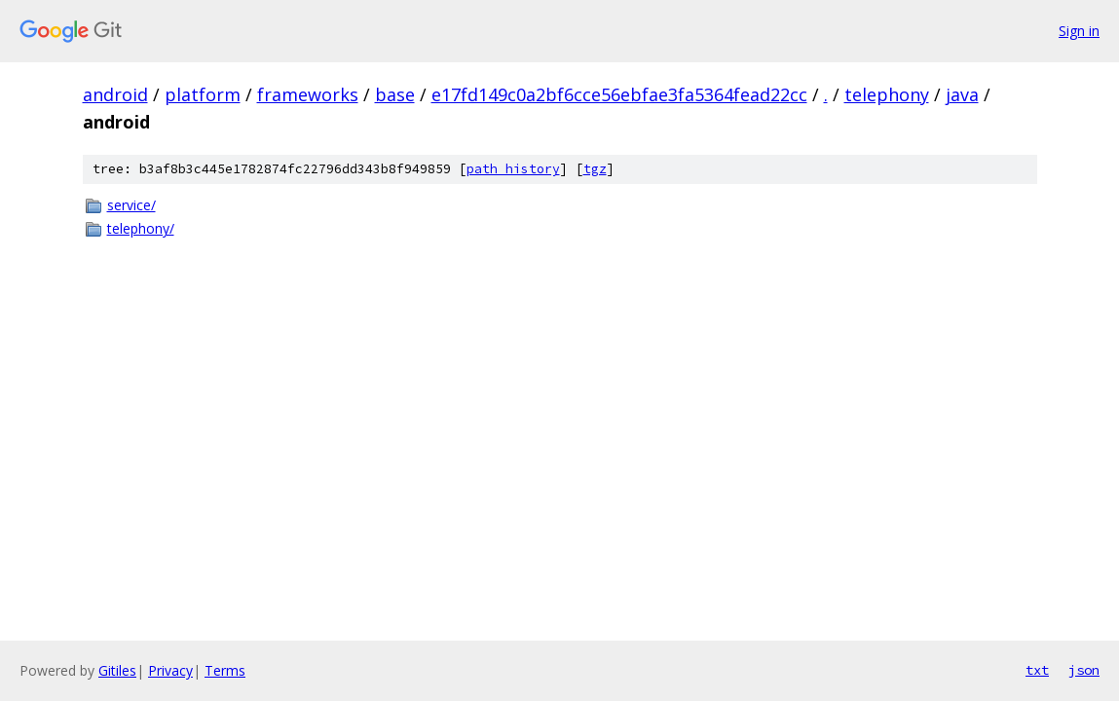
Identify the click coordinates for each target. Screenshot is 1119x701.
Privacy (170, 670)
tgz (595, 169)
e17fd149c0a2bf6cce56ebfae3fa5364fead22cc (619, 94)
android (115, 94)
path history (513, 169)
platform (203, 94)
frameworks (307, 94)
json (1084, 670)
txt (1037, 670)
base (395, 94)
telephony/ (140, 228)
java (962, 94)
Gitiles (117, 670)
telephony (886, 94)
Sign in (1079, 30)
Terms (225, 670)
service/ (131, 205)
